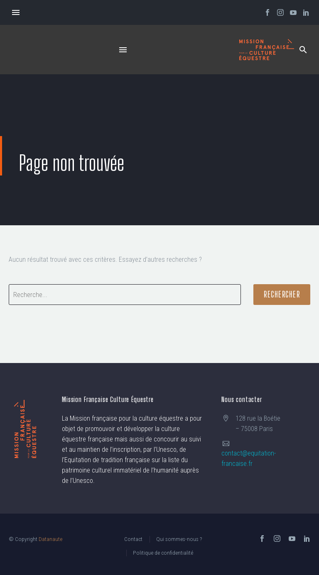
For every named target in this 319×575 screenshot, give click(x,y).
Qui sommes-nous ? (179, 539)
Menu (16, 12)
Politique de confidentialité (163, 552)
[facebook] (262, 538)
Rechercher (282, 294)
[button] (303, 49)
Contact (133, 539)
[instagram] (277, 538)
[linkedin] (307, 538)
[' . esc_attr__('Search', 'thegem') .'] (125, 294)
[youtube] (292, 538)
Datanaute (50, 539)
